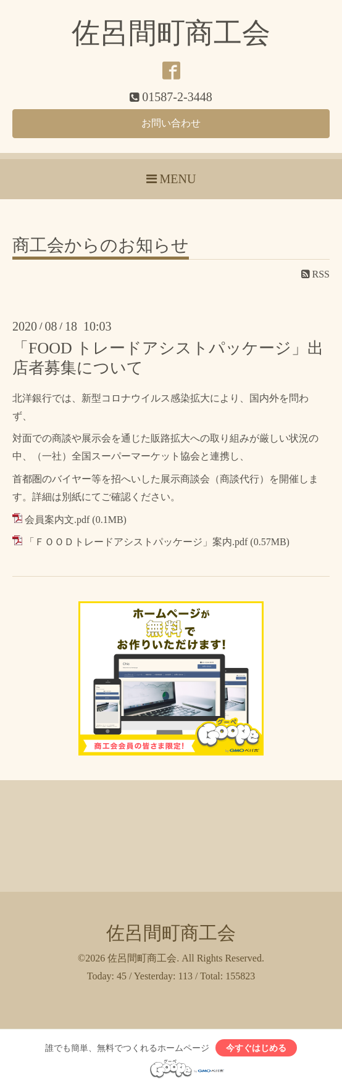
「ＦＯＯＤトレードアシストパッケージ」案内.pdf (136, 542)
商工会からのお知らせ (100, 246)
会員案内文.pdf (57, 519)
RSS (315, 274)
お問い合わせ (171, 123)
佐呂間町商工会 (171, 33)
